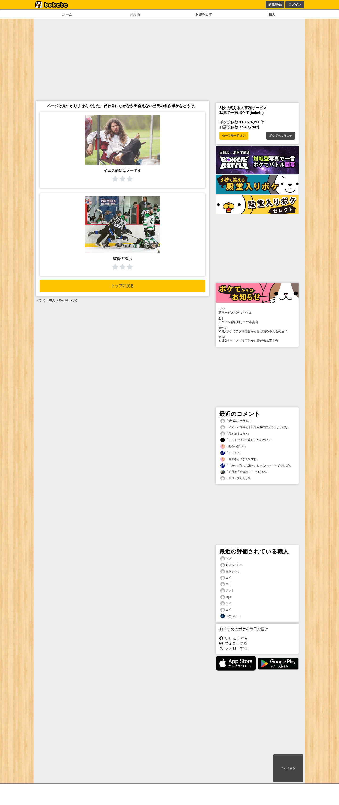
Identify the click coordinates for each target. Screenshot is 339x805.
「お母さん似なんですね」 (239, 459)
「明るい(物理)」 (233, 446)
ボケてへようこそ (280, 135)
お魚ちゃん (230, 571)
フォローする (233, 643)
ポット (227, 590)
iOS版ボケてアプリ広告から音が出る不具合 (257, 339)
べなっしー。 (231, 616)
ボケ (75, 300)
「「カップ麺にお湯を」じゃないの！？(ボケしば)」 (256, 465)
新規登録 (275, 4)
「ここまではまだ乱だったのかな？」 (247, 440)
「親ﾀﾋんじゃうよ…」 (236, 421)
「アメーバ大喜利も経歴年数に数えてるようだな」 (255, 427)
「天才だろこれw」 (235, 433)
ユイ (225, 578)
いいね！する (233, 638)
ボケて (41, 300)
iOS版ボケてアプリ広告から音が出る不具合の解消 (257, 329)
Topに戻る (288, 768)
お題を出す (203, 14)
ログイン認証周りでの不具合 (257, 320)
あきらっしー (231, 565)
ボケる (135, 14)
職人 (272, 14)
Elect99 (64, 300)
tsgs (225, 558)
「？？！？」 (231, 453)
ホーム (67, 14)
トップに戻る (122, 286)
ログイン (294, 4)
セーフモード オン (234, 135)
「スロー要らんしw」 (236, 478)
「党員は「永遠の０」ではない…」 (245, 472)
